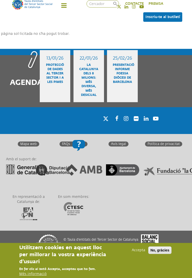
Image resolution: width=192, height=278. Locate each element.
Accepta (138, 250)
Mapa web (28, 144)
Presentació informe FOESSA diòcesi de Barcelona (123, 73)
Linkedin (145, 125)
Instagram (125, 125)
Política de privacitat (164, 144)
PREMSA (155, 4)
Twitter (122, 7)
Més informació (33, 274)
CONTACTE (134, 4)
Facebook (115, 125)
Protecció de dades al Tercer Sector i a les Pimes (55, 73)
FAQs (66, 144)
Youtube (155, 125)
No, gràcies (159, 250)
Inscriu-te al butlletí (163, 17)
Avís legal (118, 144)
